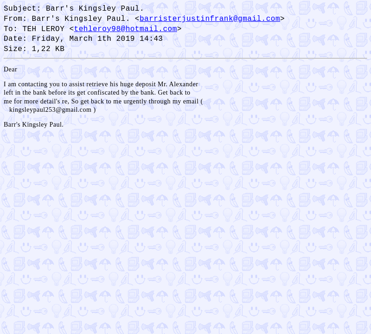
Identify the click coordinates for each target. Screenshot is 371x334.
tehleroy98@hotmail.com (125, 29)
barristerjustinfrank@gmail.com (210, 18)
